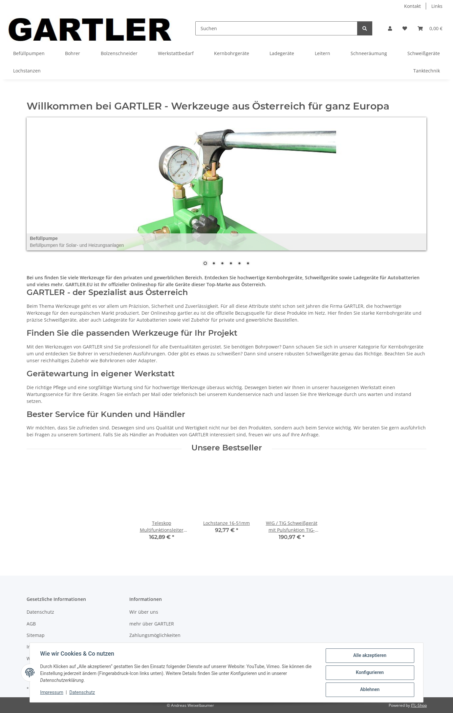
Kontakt (412, 6)
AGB (31, 624)
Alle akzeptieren (369, 655)
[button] (390, 28)
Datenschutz (82, 692)
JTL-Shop (419, 705)
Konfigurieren (369, 672)
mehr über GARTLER (151, 624)
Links (436, 6)
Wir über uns (143, 612)
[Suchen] (276, 28)
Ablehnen (369, 689)
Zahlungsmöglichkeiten (155, 635)
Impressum (51, 692)
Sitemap (36, 635)
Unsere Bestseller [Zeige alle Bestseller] (226, 447)
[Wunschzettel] (404, 28)
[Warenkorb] (430, 28)
